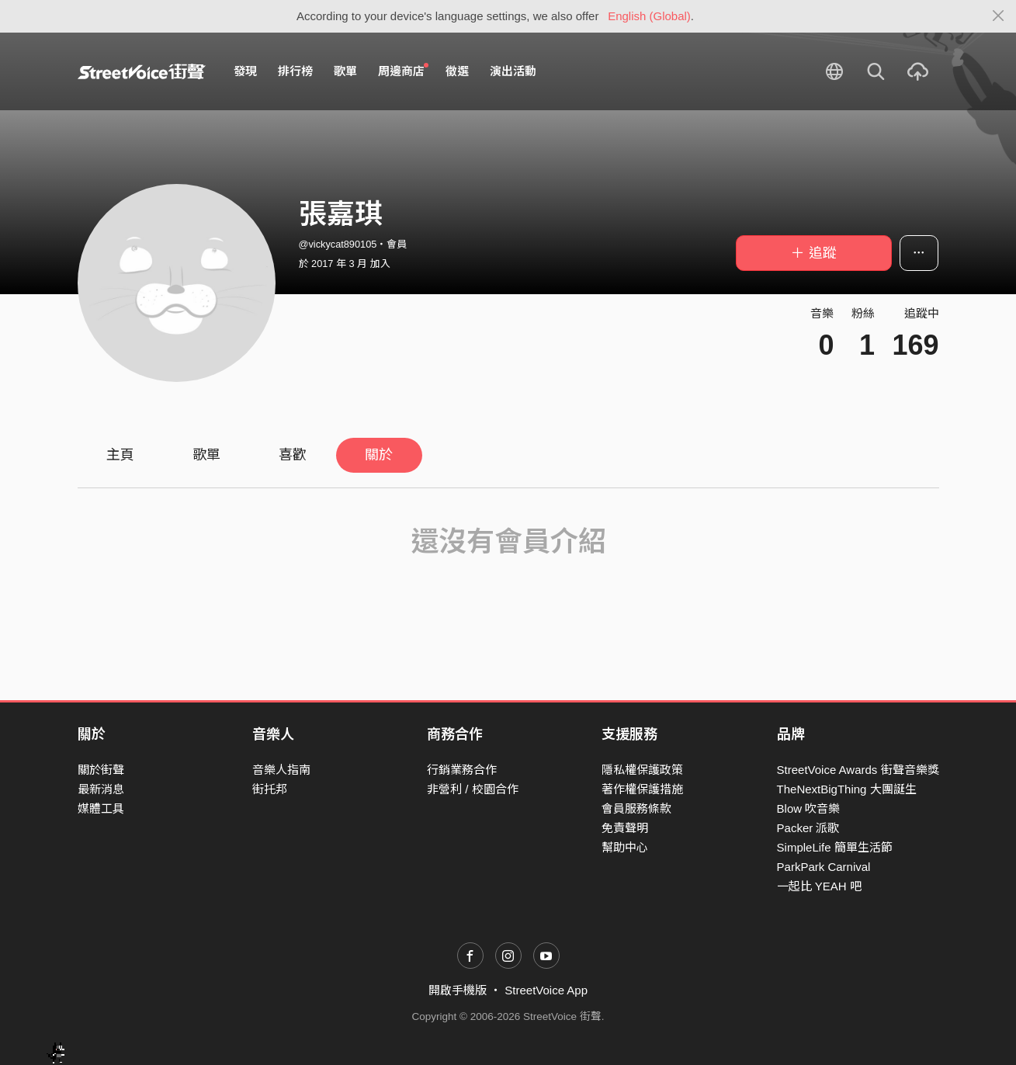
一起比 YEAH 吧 (819, 886)
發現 (245, 71)
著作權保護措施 (642, 789)
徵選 (457, 71)
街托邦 (269, 789)
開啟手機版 (457, 990)
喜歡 (293, 455)
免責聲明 (625, 827)
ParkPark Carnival (824, 866)
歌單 (345, 71)
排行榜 (295, 71)
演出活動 (513, 71)
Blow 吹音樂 (809, 808)
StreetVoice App (546, 990)
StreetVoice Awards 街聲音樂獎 (858, 769)
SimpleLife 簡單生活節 (835, 847)
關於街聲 (101, 769)
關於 (379, 455)
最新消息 (101, 789)
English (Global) (649, 16)
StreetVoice (142, 71)
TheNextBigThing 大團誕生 (847, 789)
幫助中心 (625, 847)
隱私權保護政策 (642, 769)
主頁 (120, 455)
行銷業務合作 (462, 769)
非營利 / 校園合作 (472, 789)
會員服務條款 (636, 808)
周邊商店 (403, 70)
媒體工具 (101, 808)
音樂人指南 (281, 769)
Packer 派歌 (808, 827)
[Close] (998, 16)
